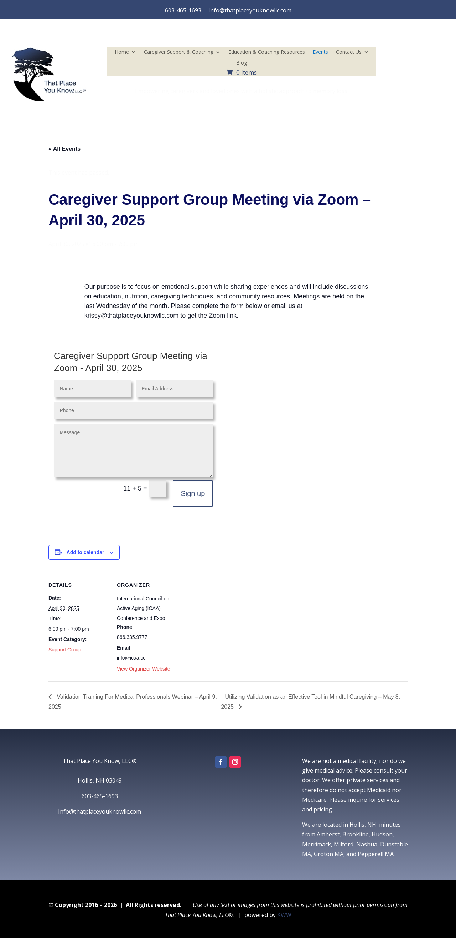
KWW (284, 915)
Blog (241, 63)
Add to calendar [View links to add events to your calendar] (85, 552)
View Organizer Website (143, 669)
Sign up (193, 493)
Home (122, 52)
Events (320, 52)
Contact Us (349, 52)
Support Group (64, 649)
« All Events (64, 149)
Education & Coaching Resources (266, 52)
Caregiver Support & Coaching (178, 52)
